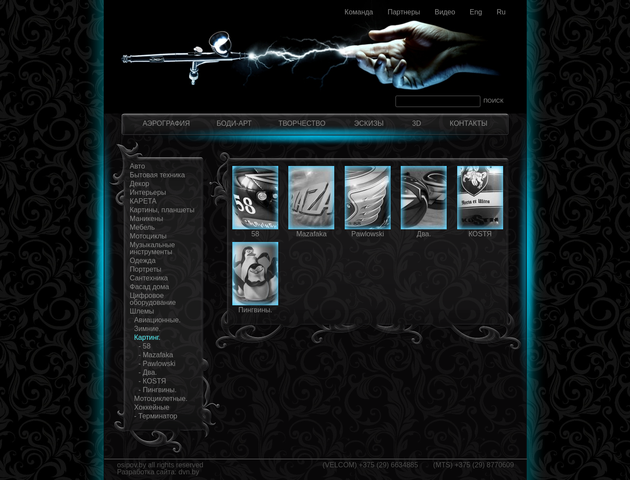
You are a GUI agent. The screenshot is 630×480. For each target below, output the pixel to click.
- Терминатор (156, 416)
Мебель (142, 227)
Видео (445, 12)
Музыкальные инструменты (152, 248)
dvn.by (188, 472)
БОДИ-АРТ (234, 123)
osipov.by (131, 465)
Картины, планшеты (162, 210)
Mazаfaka (311, 234)
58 (255, 234)
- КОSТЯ (152, 381)
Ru (501, 12)
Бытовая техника (157, 175)
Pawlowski (367, 234)
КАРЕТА (143, 201)
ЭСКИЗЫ (369, 123)
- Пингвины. (158, 390)
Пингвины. (255, 310)
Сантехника (149, 278)
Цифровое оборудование (153, 299)
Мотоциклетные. (161, 398)
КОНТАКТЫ (468, 123)
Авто (137, 166)
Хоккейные (152, 407)
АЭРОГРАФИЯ (166, 123)
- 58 (145, 346)
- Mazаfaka (156, 355)
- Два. (148, 372)
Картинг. (147, 337)
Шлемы (142, 311)
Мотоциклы (148, 236)
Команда (359, 12)
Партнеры (404, 12)
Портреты (145, 269)
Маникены (147, 218)
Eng (475, 12)
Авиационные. (157, 320)
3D (416, 123)
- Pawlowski (157, 363)
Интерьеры (148, 192)
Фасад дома (149, 286)
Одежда (143, 260)
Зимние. (147, 328)
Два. (424, 234)
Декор (140, 183)
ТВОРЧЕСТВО (302, 123)
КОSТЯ (480, 234)
